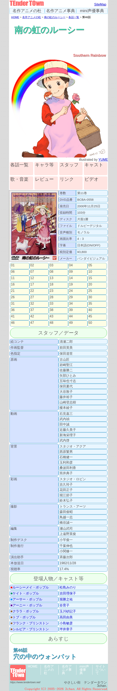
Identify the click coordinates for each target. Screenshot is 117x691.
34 (71, 303)
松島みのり (68, 587)
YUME (103, 159)
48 (51, 322)
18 (51, 284)
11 (13, 278)
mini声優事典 (92, 11)
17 (32, 284)
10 (90, 271)
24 (71, 290)
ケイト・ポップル (25, 593)
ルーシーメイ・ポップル (30, 587)
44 (71, 316)
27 (32, 297)
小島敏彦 (66, 623)
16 (13, 284)
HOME (15, 17)
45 (90, 316)
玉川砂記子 (68, 611)
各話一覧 (73, 17)
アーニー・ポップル (26, 605)
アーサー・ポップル (26, 599)
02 (32, 265)
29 (71, 297)
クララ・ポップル (25, 611)
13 (51, 278)
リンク (67, 179)
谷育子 (64, 605)
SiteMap (100, 4)
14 (71, 278)
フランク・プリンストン (30, 623)
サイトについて (100, 670)
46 (13, 322)
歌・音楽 (19, 179)
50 (90, 322)
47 (32, 322)
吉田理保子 (68, 593)
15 (90, 278)
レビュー (44, 179)
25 (90, 290)
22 (32, 290)
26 (13, 297)
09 (71, 271)
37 (32, 310)
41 (13, 316)
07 (32, 271)
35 (90, 303)
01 (13, 265)
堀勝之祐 (66, 599)
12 (32, 278)
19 (71, 284)
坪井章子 (66, 629)
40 (90, 310)
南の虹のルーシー (55, 17)
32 (32, 303)
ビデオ (91, 179)
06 (13, 271)
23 (51, 290)
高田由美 (66, 617)
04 (71, 265)
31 (13, 303)
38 (51, 310)
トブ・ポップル (23, 617)
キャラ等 (44, 165)
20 (90, 284)
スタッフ (69, 165)
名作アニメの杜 (27, 11)
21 (13, 290)
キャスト (93, 165)
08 (51, 271)
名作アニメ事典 (60, 11)
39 (71, 310)
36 (13, 310)
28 (51, 297)
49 (71, 322)
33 (51, 303)
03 (51, 265)
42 (32, 316)
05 (90, 265)
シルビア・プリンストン (30, 629)
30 (90, 297)
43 (51, 316)
